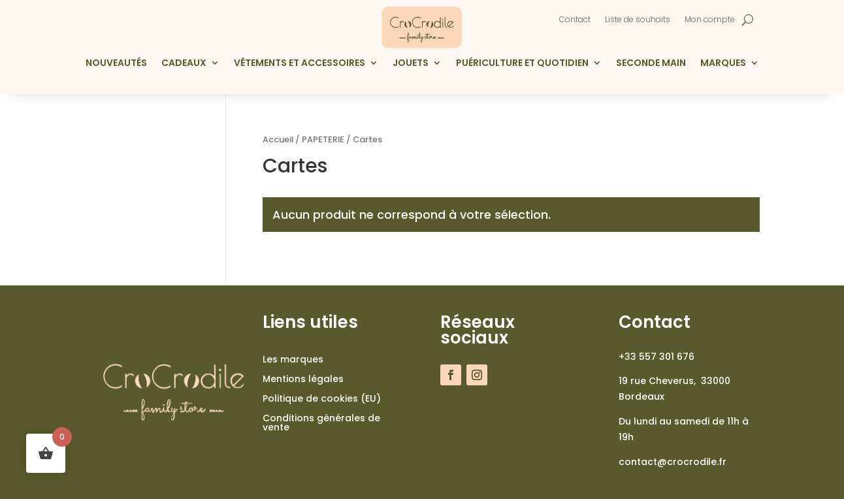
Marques (723, 63)
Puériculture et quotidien (522, 63)
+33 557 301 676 (656, 356)
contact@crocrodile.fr (672, 461)
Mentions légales (303, 379)
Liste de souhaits (637, 20)
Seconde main (651, 63)
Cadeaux (183, 63)
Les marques (293, 360)
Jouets (411, 63)
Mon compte (710, 20)
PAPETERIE (323, 139)
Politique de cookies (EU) (322, 399)
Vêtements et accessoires (299, 63)
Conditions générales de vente (321, 423)
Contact (575, 20)
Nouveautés (116, 63)
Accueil (278, 139)
